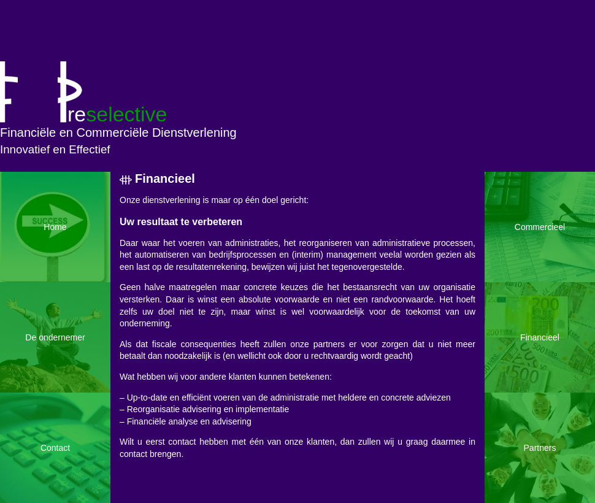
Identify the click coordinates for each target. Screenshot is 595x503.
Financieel (165, 178)
